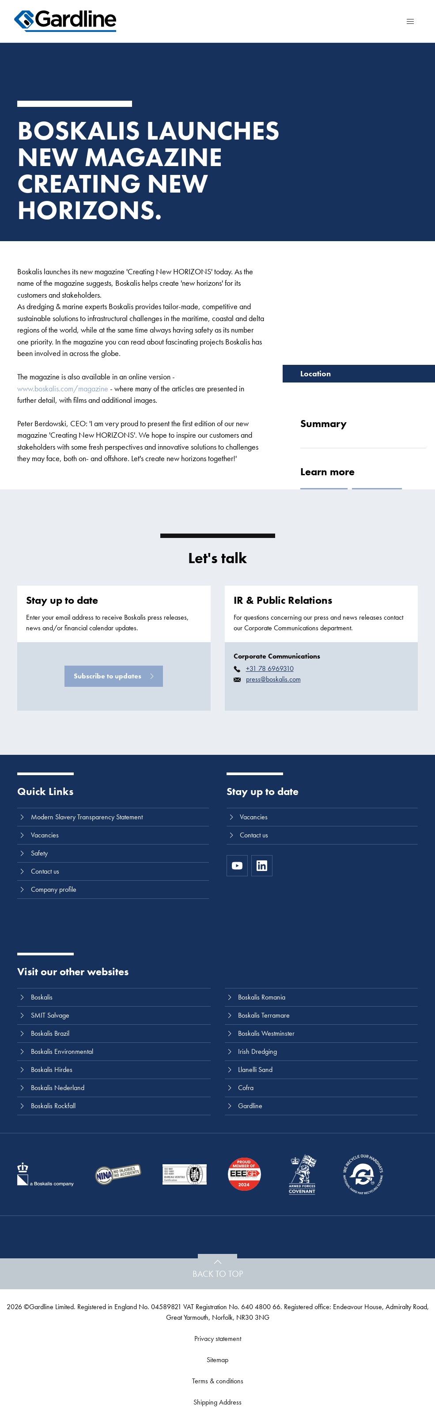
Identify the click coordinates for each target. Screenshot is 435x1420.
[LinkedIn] (261, 865)
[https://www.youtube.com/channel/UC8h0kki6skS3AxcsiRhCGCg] (237, 865)
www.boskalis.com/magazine (62, 388)
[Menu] (410, 21)
